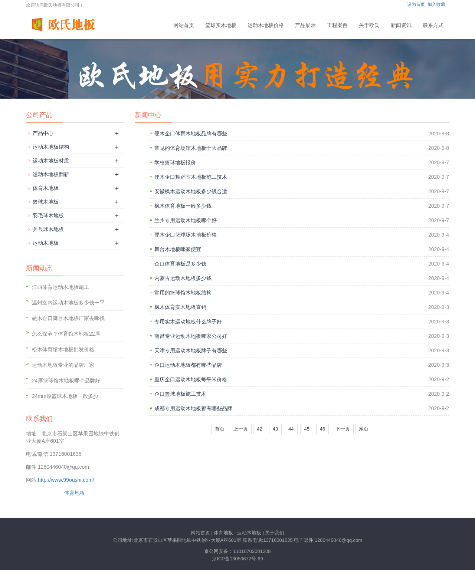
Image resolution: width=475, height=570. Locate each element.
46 (322, 429)
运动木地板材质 (51, 161)
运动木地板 (46, 243)
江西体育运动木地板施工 (60, 287)
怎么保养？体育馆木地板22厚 (66, 334)
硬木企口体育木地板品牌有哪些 (190, 133)
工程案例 (337, 25)
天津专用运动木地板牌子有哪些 (190, 350)
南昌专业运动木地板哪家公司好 (190, 336)
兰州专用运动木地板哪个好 (185, 220)
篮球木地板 (46, 202)
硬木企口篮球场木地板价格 (185, 235)
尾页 (363, 429)
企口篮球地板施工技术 (180, 394)
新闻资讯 (401, 25)
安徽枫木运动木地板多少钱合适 (190, 191)
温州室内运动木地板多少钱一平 (68, 303)
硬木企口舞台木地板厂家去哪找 (68, 318)
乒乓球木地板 (48, 229)
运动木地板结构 (51, 147)
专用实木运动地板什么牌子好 (188, 321)
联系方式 (433, 25)
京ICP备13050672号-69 (237, 558)
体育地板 (74, 493)
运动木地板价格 (266, 25)
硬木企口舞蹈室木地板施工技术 (190, 177)
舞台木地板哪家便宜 (177, 249)
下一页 (342, 429)
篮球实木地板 (220, 25)
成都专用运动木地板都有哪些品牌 (193, 408)
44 (291, 429)
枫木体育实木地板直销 (180, 307)
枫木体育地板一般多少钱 (183, 206)
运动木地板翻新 (51, 174)
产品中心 (43, 133)
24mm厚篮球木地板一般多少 (65, 396)
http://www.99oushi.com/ (66, 480)
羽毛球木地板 (48, 215)
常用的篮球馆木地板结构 (183, 293)
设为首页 (416, 4)
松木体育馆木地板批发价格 (63, 349)
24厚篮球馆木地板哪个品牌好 (66, 380)
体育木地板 (46, 188)
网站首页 (183, 25)
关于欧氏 (369, 25)
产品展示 (305, 25)
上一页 (240, 429)
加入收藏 (436, 4)
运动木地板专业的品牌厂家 (63, 365)
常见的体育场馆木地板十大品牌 (190, 148)
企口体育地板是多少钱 (180, 264)
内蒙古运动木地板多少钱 (183, 278)
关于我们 (274, 533)
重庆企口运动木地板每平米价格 (190, 379)
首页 (220, 429)
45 (306, 429)
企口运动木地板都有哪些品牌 (188, 365)
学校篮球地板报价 (175, 162)
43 (275, 429)
